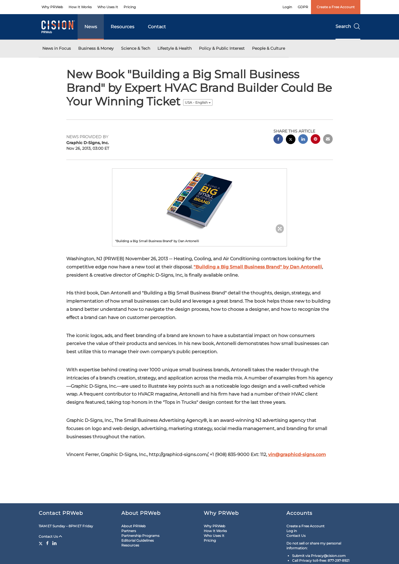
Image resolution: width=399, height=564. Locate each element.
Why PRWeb (52, 7)
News (90, 26)
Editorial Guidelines (137, 540)
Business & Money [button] (96, 48)
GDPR (303, 7)
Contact (157, 26)
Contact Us (50, 536)
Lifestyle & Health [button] (174, 48)
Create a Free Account (336, 7)
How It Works (80, 7)
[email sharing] (328, 139)
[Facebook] (47, 543)
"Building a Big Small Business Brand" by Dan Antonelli (258, 267)
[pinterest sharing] (315, 139)
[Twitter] (41, 543)
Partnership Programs (140, 535)
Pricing (130, 7)
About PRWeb (133, 526)
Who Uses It (107, 7)
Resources (122, 26)
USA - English (198, 102)
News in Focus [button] (56, 48)
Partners (128, 531)
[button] (199, 199)
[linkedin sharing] (303, 139)
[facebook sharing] (278, 139)
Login (287, 7)
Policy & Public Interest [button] (222, 48)
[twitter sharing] (290, 140)
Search (348, 26)
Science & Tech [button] (135, 48)
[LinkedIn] (54, 543)
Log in (291, 531)
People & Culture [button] (268, 48)
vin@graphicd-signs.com (297, 454)
